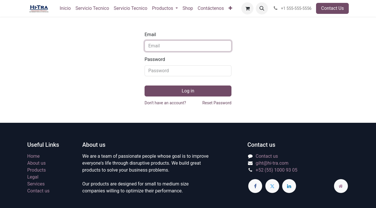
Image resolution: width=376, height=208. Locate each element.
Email (150, 34)
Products (36, 170)
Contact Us (332, 8)
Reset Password (216, 103)
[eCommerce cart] (247, 8)
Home (33, 156)
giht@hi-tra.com (272, 163)
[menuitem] (65, 8)
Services (36, 184)
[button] (262, 8)
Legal (33, 177)
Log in (188, 91)
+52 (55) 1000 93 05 (276, 170)
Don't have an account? (165, 103)
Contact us (38, 191)
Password (155, 59)
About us (36, 163)
